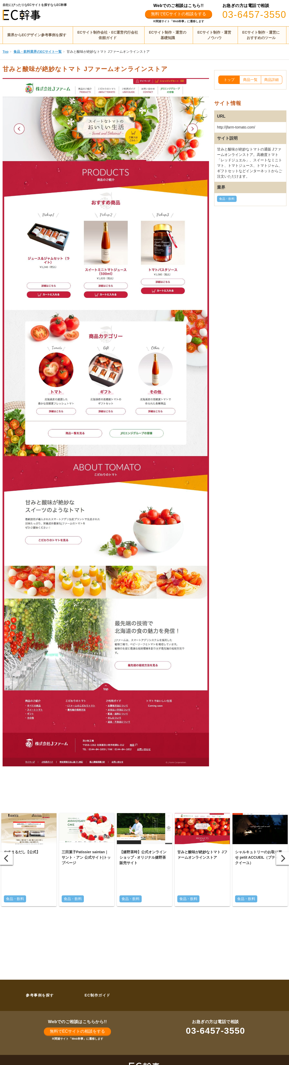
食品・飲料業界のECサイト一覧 (37, 52)
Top (6, 52)
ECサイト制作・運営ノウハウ (214, 35)
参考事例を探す (40, 995)
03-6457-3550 (254, 14)
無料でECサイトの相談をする (178, 14)
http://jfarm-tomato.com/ (236, 127)
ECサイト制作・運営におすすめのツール (261, 35)
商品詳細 (271, 80)
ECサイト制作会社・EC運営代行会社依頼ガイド (107, 35)
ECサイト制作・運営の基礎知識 (167, 35)
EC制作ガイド (97, 995)
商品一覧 (250, 80)
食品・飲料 (227, 199)
